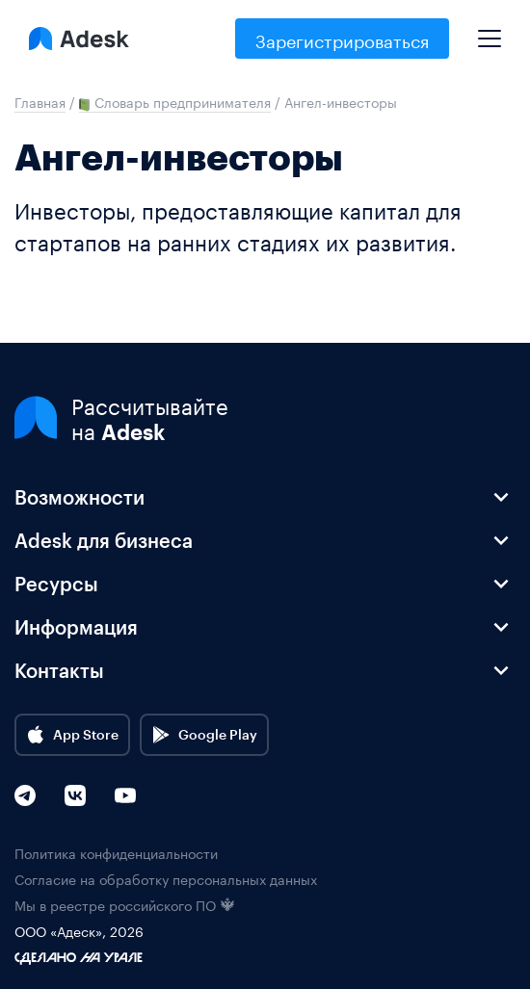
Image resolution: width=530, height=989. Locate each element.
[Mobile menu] (489, 31)
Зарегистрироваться (342, 38)
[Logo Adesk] (79, 38)
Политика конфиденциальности (116, 853)
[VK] (75, 795)
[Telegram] (25, 795)
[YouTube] (125, 795)
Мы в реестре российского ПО (124, 905)
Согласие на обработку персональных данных (165, 879)
